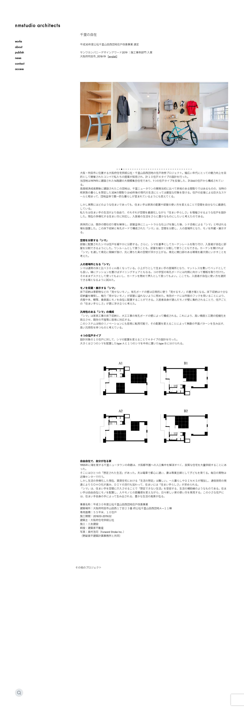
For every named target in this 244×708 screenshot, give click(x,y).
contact (19, 63)
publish (19, 52)
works (18, 41)
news (18, 58)
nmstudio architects (37, 25)
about (18, 47)
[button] (117, 169)
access (19, 69)
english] (113, 56)
